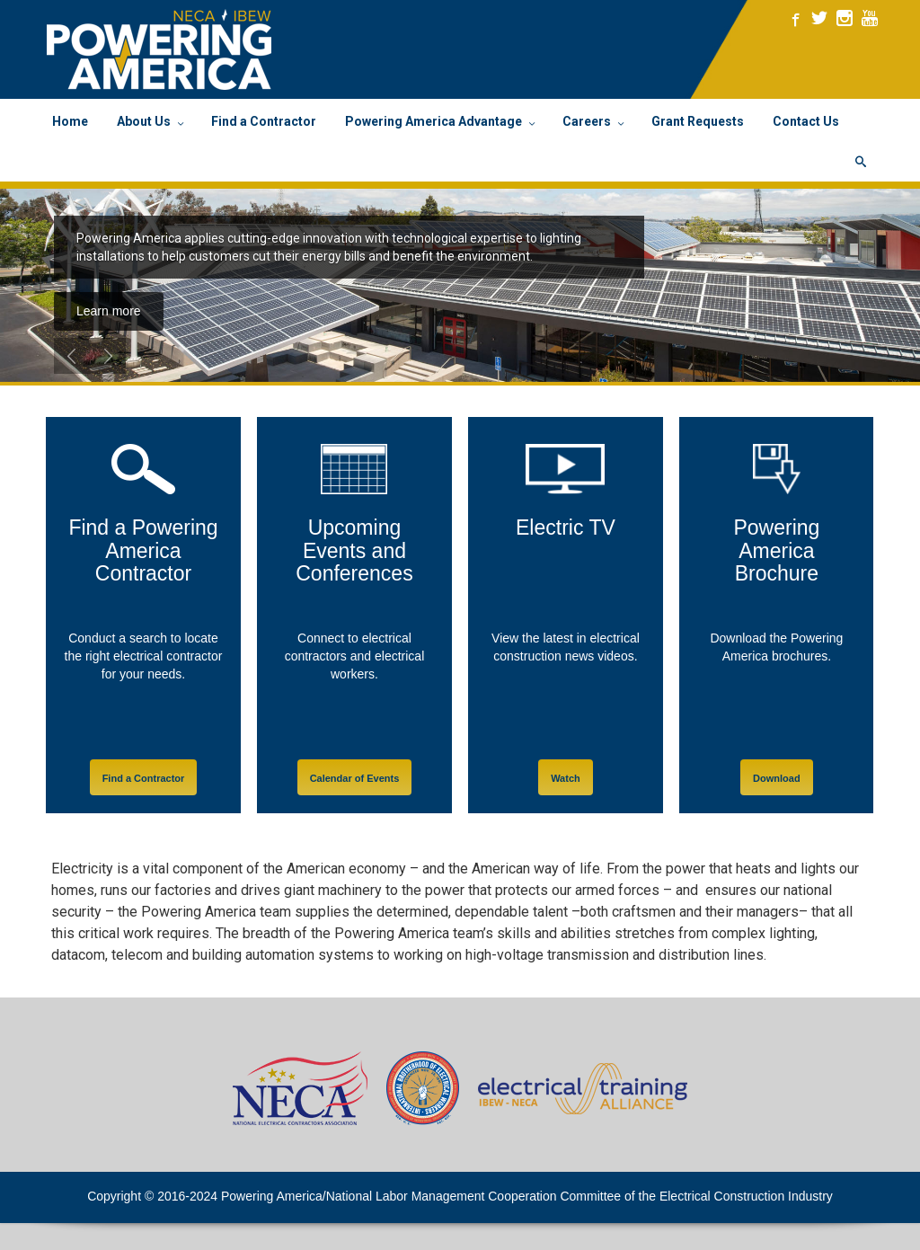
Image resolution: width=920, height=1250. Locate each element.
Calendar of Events (355, 778)
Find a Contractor (143, 778)
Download (777, 778)
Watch (565, 778)
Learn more (108, 311)
